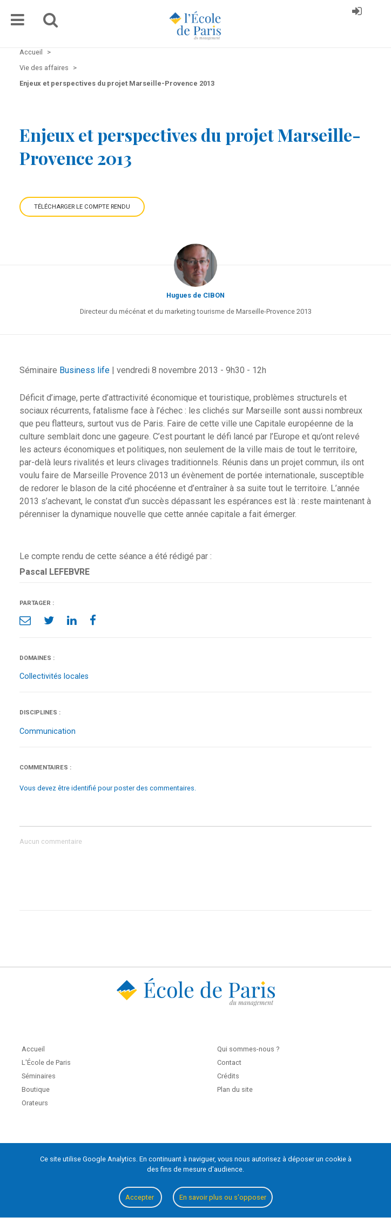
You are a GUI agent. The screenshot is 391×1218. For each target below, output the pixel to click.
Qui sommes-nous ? (248, 1049)
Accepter (140, 1197)
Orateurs (35, 1103)
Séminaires (39, 1076)
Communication (47, 731)
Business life (84, 370)
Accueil (33, 1049)
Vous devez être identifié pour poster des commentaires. (107, 788)
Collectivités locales (54, 676)
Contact (229, 1062)
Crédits (228, 1076)
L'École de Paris (46, 1062)
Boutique (36, 1089)
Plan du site (235, 1089)
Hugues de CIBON (195, 295)
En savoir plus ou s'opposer (222, 1197)
